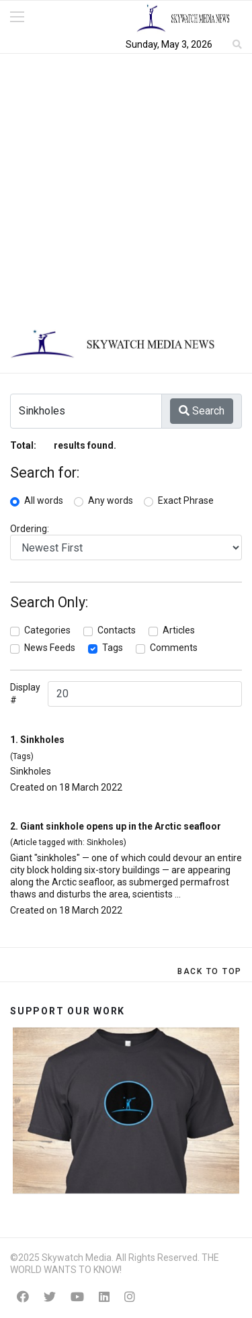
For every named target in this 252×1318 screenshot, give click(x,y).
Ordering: (29, 528)
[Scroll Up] (209, 971)
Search (201, 410)
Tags (112, 647)
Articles (179, 630)
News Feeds (49, 647)
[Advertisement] (126, 186)
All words (43, 500)
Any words (110, 500)
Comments (174, 647)
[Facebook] (23, 1297)
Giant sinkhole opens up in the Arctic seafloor (120, 826)
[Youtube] (77, 1297)
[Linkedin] (104, 1297)
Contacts (116, 630)
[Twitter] (50, 1297)
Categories (47, 630)
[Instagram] (129, 1297)
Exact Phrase (186, 500)
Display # (25, 693)
